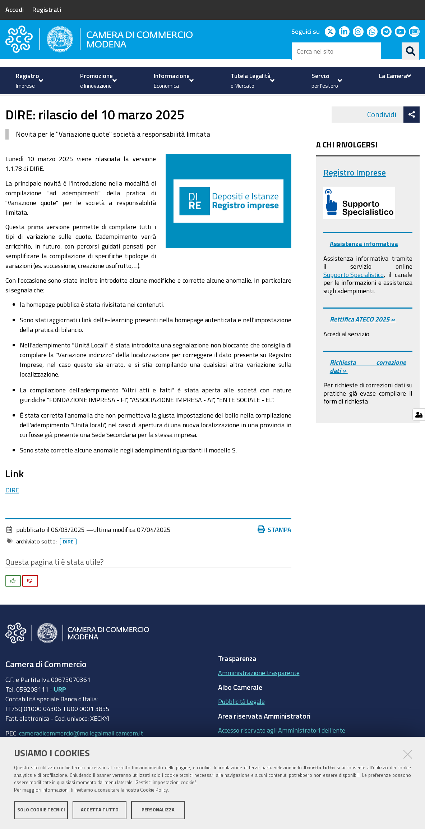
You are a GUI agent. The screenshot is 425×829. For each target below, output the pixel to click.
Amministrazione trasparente (259, 697)
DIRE (12, 514)
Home (10, 112)
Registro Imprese (354, 196)
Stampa (274, 553)
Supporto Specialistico (353, 298)
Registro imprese (42, 112)
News (214, 112)
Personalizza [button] (158, 810)
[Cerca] (411, 51)
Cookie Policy (154, 790)
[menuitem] (28, 80)
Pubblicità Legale (241, 726)
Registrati (46, 9)
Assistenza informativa (364, 268)
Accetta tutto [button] (100, 810)
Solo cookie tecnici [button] (41, 810)
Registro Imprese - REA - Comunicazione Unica (137, 112)
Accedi (14, 9)
